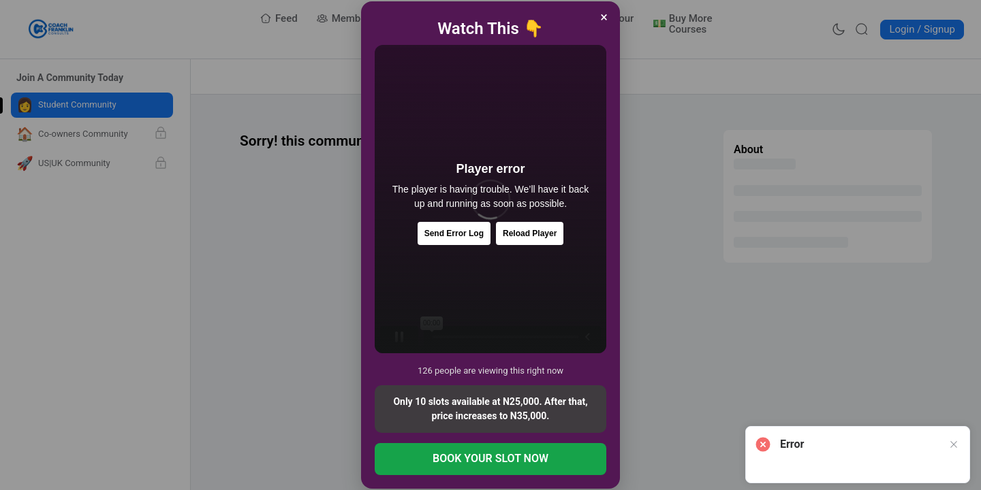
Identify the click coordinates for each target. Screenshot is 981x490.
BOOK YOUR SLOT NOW (490, 458)
